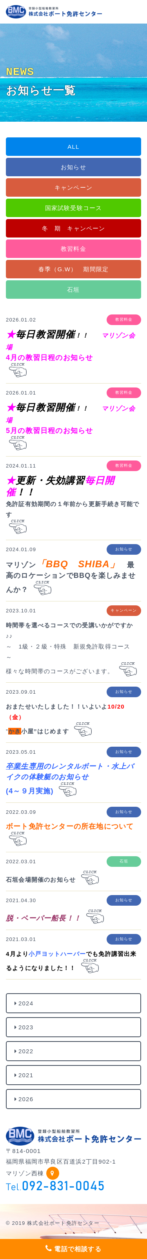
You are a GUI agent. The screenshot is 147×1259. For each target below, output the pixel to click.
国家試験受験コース (73, 208)
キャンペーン (73, 187)
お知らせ (73, 167)
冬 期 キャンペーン (73, 228)
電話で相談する (73, 1248)
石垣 (73, 289)
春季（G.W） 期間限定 (73, 269)
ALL (73, 146)
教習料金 (73, 248)
